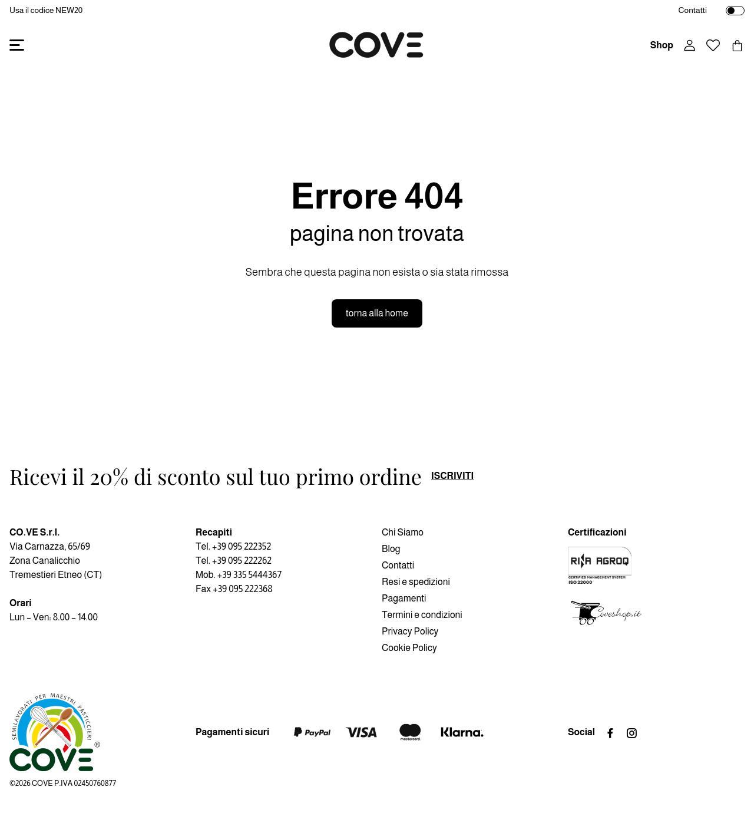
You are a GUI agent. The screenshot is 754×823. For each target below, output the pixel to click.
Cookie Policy (409, 648)
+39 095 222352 (241, 546)
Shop (661, 45)
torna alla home (377, 313)
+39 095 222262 (242, 561)
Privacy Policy (410, 631)
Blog (391, 549)
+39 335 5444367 (249, 575)
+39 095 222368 (243, 589)
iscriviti (452, 476)
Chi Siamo (403, 532)
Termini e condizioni (422, 615)
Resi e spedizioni (416, 582)
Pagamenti (404, 598)
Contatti (693, 10)
